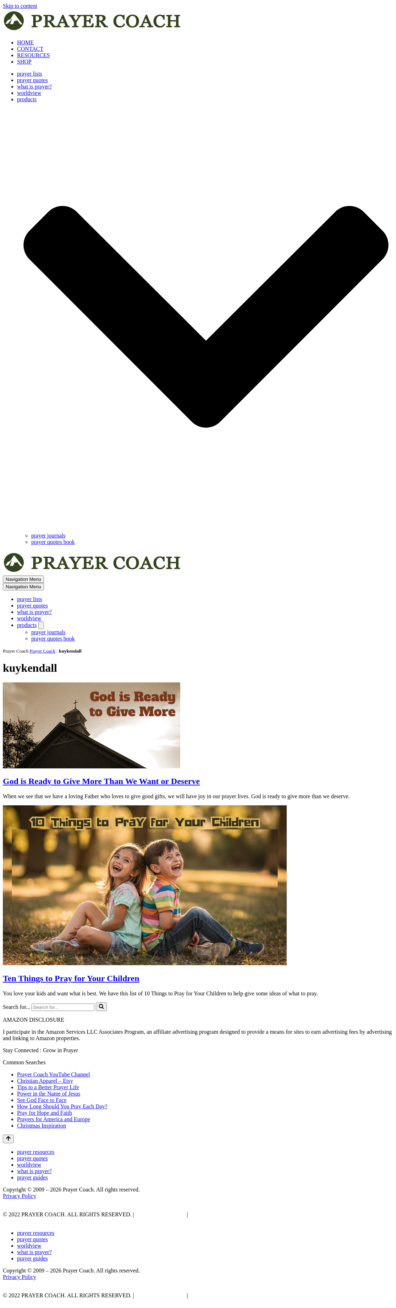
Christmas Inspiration (41, 1126)
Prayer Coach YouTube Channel (53, 1074)
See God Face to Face (42, 1100)
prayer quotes (32, 80)
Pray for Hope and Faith (44, 1113)
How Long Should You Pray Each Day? (62, 1106)
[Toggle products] (41, 625)
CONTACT (30, 49)
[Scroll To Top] (8, 1139)
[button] (206, 318)
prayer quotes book (53, 542)
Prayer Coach (42, 651)
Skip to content (20, 6)
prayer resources (35, 1152)
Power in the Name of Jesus (48, 1094)
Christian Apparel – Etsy (45, 1081)
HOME (25, 42)
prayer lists (29, 74)
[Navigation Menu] (23, 579)
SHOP (24, 62)
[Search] (63, 1007)
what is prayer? (34, 86)
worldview (29, 93)
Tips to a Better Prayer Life (48, 1087)
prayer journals (48, 536)
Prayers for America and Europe (53, 1119)
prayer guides (32, 1177)
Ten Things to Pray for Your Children (71, 978)
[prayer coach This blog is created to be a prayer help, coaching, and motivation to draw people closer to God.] (93, 30)
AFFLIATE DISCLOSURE (222, 1214)
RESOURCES (33, 55)
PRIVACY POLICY (160, 1214)
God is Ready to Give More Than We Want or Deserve (101, 781)
